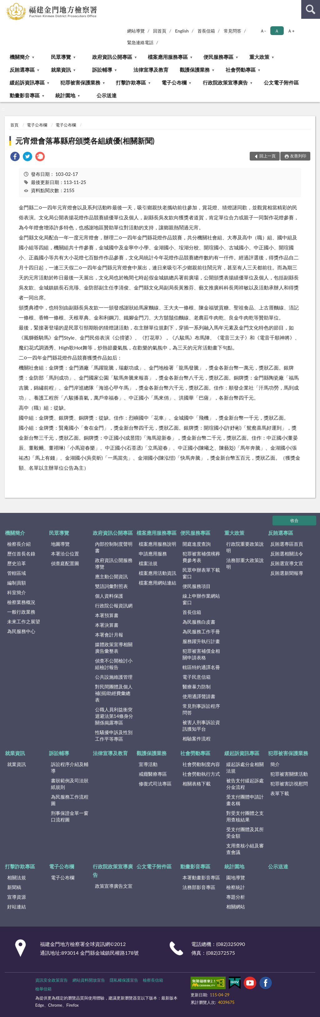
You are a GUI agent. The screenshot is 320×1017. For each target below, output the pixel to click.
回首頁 (159, 30)
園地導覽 (235, 877)
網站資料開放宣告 (88, 980)
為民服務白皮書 (198, 622)
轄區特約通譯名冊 (201, 667)
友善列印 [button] (298, 155)
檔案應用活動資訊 (157, 573)
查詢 (310, 9)
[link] (15, 157)
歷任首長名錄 (21, 553)
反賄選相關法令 (286, 553)
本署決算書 (106, 625)
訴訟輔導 (102, 70)
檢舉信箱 (43, 988)
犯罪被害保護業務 (80, 82)
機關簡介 (20, 57)
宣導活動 (148, 764)
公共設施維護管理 (113, 677)
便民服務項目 (196, 586)
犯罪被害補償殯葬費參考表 (201, 557)
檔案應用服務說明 (157, 544)
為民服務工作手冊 (201, 631)
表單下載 (279, 793)
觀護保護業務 (195, 70)
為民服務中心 (21, 631)
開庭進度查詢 (196, 544)
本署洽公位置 (65, 553)
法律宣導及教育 (150, 70)
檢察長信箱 (153, 980)
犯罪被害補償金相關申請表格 (201, 654)
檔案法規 (148, 563)
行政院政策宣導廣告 (225, 82)
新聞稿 (14, 887)
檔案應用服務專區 (168, 57)
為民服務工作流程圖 (69, 800)
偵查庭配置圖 (65, 563)
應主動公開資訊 (111, 576)
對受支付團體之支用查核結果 (245, 816)
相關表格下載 (196, 783)
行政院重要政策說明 (245, 547)
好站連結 (16, 906)
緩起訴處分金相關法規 (245, 767)
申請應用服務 (153, 553)
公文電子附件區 (281, 82)
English (182, 30)
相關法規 (16, 877)
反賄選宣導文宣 (286, 563)
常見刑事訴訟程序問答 (201, 709)
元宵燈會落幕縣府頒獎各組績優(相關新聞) (84, 140)
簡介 (275, 764)
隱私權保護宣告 (124, 980)
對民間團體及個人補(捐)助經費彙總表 (113, 693)
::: (5, 4)
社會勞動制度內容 (201, 764)
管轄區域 (16, 573)
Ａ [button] (277, 30)
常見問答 (232, 30)
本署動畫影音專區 (201, 877)
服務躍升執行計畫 (201, 641)
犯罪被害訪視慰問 (289, 783)
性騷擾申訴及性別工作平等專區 (113, 735)
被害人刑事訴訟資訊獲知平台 (201, 725)
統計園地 (65, 95)
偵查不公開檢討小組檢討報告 (113, 664)
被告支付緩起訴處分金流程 (245, 784)
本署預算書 (106, 615)
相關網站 (235, 906)
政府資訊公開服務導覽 (113, 563)
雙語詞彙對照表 (111, 586)
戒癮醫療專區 (153, 774)
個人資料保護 (109, 596)
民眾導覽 (61, 57)
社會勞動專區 (241, 70)
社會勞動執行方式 (201, 774)
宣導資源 (16, 897)
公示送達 (107, 95)
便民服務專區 (218, 57)
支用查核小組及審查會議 (245, 849)
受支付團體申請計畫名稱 (245, 800)
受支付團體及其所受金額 (245, 832)
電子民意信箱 (196, 677)
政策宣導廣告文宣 (113, 886)
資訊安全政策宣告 (51, 980)
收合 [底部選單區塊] (294, 520)
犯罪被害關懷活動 (289, 774)
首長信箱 (206, 30)
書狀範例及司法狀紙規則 (69, 784)
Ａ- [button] (263, 30)
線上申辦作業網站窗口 (201, 599)
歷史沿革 (16, 563)
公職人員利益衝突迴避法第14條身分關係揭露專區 (114, 716)
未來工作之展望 (23, 621)
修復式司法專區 (155, 783)
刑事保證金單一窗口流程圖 (69, 816)
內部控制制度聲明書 (113, 547)
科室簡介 (16, 592)
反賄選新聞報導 (286, 573)
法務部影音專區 (198, 887)
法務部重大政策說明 (245, 563)
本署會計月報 (109, 634)
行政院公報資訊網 (113, 605)
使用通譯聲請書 (198, 696)
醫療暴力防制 (196, 686)
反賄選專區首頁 (286, 544)
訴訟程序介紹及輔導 (69, 767)
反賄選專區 (22, 70)
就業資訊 (61, 70)
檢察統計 (235, 887)
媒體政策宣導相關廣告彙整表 (113, 647)
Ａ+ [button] (291, 30)
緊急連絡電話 (140, 42)
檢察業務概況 (21, 602)
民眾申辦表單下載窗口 (201, 573)
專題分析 (235, 897)
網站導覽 (136, 30)
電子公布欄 (174, 82)
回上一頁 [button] (267, 155)
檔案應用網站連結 (157, 582)
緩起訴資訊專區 (27, 82)
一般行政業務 (21, 612)
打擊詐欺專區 (131, 82)
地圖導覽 (60, 544)
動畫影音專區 (25, 95)
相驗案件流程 (196, 738)
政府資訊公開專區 (112, 57)
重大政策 (259, 57)
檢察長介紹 (19, 544)
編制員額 (16, 582)
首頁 (14, 124)
